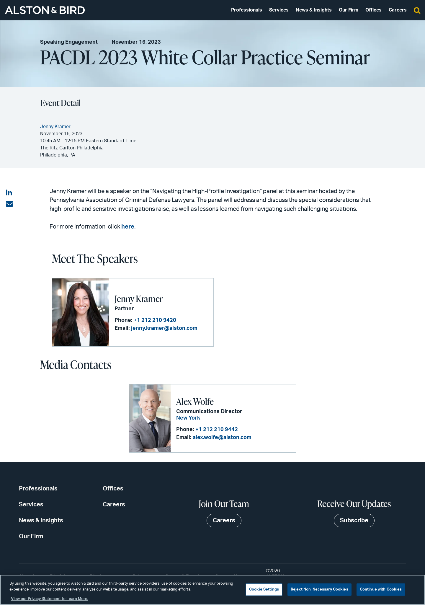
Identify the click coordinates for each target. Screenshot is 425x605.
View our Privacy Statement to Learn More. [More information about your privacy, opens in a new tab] (49, 599)
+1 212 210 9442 (216, 429)
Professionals (246, 10)
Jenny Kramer (139, 298)
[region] (212, 590)
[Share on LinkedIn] (9, 192)
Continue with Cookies (381, 589)
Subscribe (354, 521)
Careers (398, 10)
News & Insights (314, 10)
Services (279, 10)
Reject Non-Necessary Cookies (319, 589)
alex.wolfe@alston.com (222, 437)
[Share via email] (9, 204)
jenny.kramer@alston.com (164, 328)
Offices (373, 10)
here (127, 227)
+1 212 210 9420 (155, 320)
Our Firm (348, 10)
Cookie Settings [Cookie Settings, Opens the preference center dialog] (264, 589)
